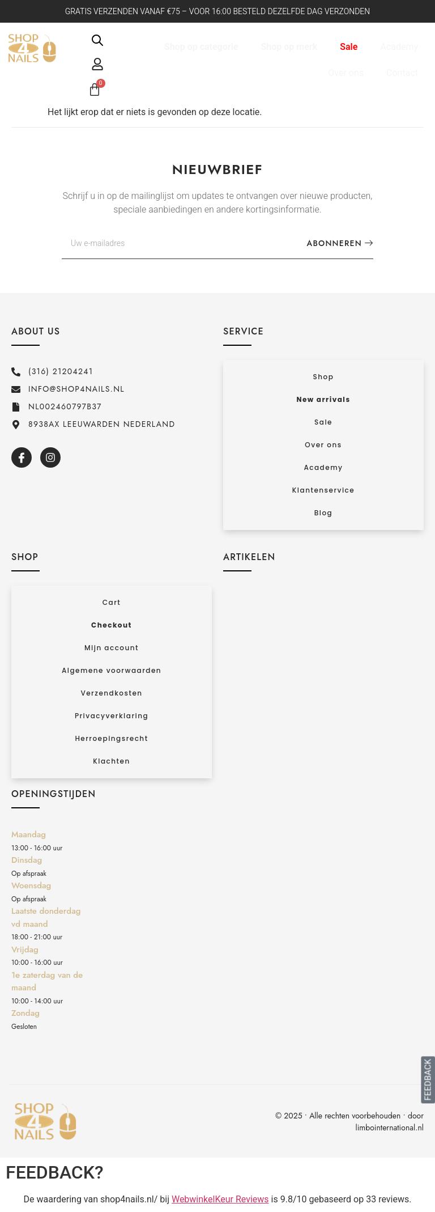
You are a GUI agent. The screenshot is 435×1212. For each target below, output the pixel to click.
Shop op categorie (201, 46)
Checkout (111, 625)
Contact (402, 72)
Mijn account (111, 647)
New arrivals (323, 399)
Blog (323, 513)
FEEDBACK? (55, 1172)
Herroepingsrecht (111, 738)
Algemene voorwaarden (111, 670)
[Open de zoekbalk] (97, 40)
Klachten (111, 761)
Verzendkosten (111, 693)
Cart (112, 602)
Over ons (346, 72)
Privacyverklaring (111, 716)
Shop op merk (289, 46)
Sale (348, 46)
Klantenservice (323, 490)
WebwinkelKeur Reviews (220, 1199)
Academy (399, 46)
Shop (323, 377)
